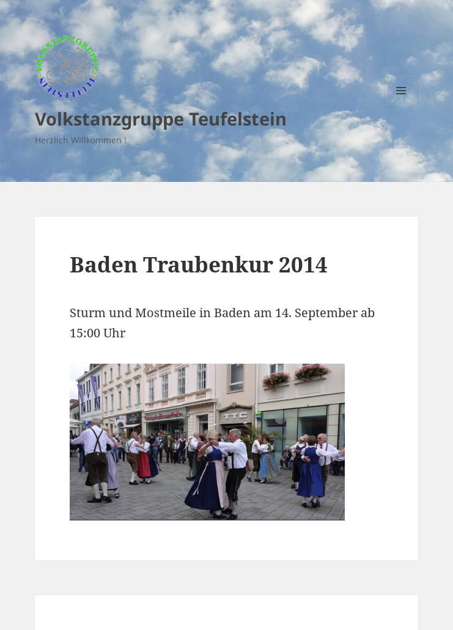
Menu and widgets (401, 107)
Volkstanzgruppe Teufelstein (161, 118)
